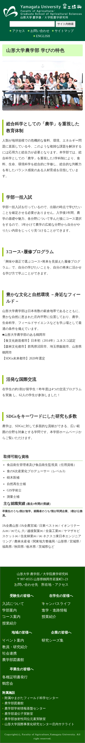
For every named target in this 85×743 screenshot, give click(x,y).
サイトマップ (64, 31)
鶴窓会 (7, 683)
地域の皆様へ (22, 632)
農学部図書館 (13, 660)
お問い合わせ (39, 31)
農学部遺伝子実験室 (19, 713)
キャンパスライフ (56, 604)
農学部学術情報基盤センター (25, 708)
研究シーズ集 (52, 640)
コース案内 (11, 617)
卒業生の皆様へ (22, 669)
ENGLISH (43, 36)
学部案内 (9, 610)
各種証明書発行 (15, 677)
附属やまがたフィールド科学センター (31, 698)
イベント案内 (13, 640)
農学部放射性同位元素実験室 (25, 719)
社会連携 (9, 653)
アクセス (18, 31)
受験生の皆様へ (22, 596)
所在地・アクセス (54, 584)
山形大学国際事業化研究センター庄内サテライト (39, 724)
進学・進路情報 (54, 610)
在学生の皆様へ (61, 596)
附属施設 (8, 692)
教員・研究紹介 (15, 647)
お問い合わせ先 (26, 584)
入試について (13, 604)
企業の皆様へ (61, 632)
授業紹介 (9, 623)
